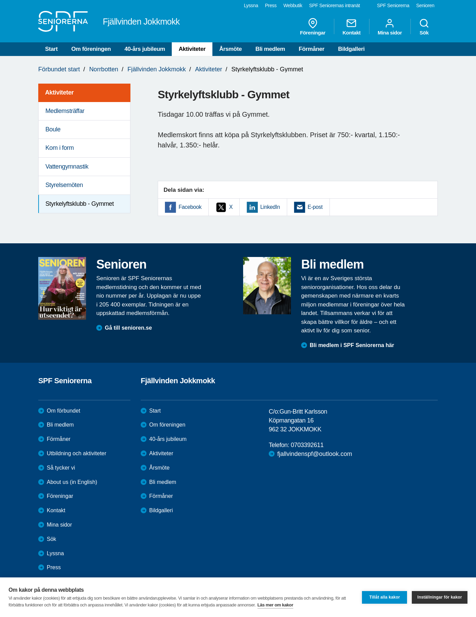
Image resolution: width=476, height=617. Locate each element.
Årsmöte (230, 49)
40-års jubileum (144, 49)
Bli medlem (270, 49)
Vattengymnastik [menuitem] (66, 166)
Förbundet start (59, 69)
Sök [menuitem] (424, 26)
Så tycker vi (61, 468)
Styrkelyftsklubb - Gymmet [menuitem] (79, 203)
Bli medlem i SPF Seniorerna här (352, 345)
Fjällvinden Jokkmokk (156, 69)
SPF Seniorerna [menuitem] (393, 5)
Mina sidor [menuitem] (390, 26)
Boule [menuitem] (52, 129)
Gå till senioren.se (128, 328)
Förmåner (311, 49)
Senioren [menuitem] (425, 5)
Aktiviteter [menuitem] (59, 92)
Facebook (190, 207)
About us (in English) (72, 482)
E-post (315, 207)
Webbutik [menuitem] (292, 5)
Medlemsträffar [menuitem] (64, 110)
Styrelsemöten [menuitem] (64, 185)
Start (51, 49)
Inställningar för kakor (439, 597)
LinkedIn (270, 207)
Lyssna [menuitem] (251, 5)
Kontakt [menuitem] (351, 26)
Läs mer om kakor (275, 604)
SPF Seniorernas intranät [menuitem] (334, 5)
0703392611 (307, 445)
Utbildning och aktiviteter (76, 453)
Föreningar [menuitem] (312, 26)
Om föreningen (91, 49)
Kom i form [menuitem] (59, 147)
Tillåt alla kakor (384, 597)
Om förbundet (63, 411)
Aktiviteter (192, 49)
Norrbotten (103, 69)
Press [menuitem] (271, 5)
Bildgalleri (351, 49)
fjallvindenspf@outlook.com (314, 453)
